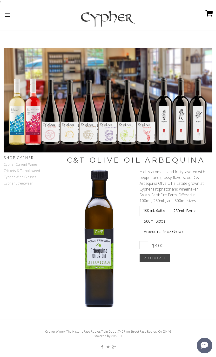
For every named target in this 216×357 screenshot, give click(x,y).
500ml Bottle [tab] (155, 221)
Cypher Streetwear (18, 183)
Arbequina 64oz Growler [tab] (165, 231)
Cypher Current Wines (21, 164)
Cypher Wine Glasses (20, 177)
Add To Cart (154, 258)
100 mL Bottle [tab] (154, 210)
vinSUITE (117, 336)
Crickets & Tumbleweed (22, 170)
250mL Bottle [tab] (184, 210)
